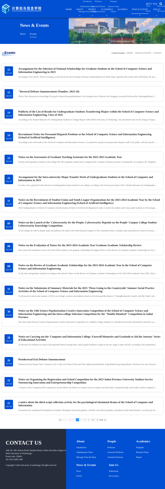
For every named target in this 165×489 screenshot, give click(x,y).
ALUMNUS (122, 9)
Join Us (156, 11)
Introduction (81, 447)
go (105, 420)
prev (60, 420)
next (93, 420)
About (79, 11)
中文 (155, 4)
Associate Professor (115, 452)
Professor (111, 447)
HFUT (149, 4)
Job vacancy (114, 476)
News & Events (140, 11)
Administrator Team (84, 452)
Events (33, 34)
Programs (140, 447)
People (92, 11)
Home (69, 9)
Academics (107, 11)
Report (139, 457)
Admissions (113, 471)
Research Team (142, 452)
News (23, 34)
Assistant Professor (115, 457)
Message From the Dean (86, 457)
